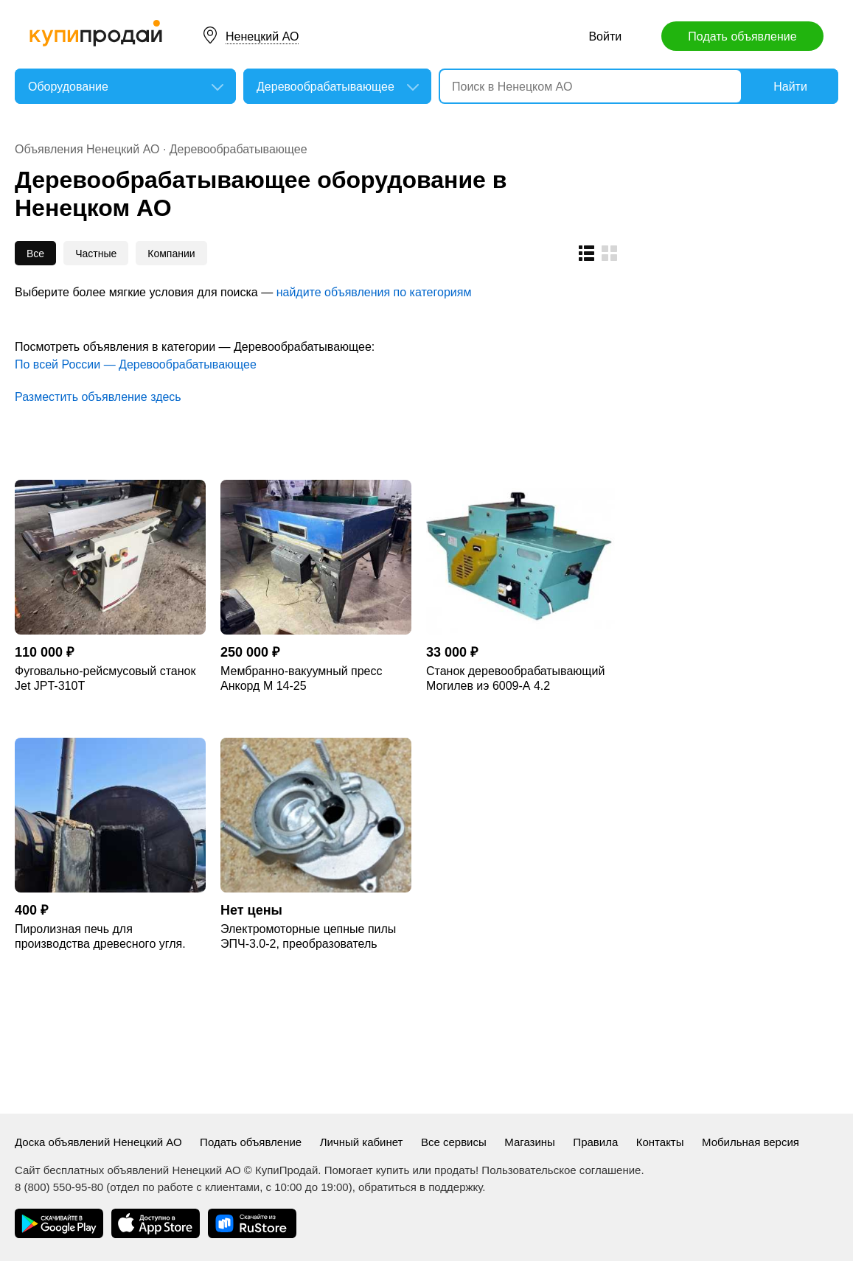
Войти (605, 36)
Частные (95, 253)
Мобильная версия (750, 1142)
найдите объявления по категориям (374, 292)
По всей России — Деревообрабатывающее (136, 364)
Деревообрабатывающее (238, 149)
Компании (171, 253)
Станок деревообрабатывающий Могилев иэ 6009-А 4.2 (515, 678)
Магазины (529, 1142)
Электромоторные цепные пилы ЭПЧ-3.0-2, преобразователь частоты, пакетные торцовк (308, 937)
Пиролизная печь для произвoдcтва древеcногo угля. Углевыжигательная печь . (100, 937)
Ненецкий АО (262, 36)
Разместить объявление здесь (98, 397)
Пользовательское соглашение (561, 1170)
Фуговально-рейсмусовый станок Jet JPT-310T (105, 678)
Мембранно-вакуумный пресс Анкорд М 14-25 (301, 678)
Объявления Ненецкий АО (87, 149)
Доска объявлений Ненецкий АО (98, 1142)
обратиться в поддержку (420, 1187)
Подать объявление (742, 36)
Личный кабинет (361, 1142)
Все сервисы (454, 1142)
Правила (595, 1142)
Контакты (660, 1142)
